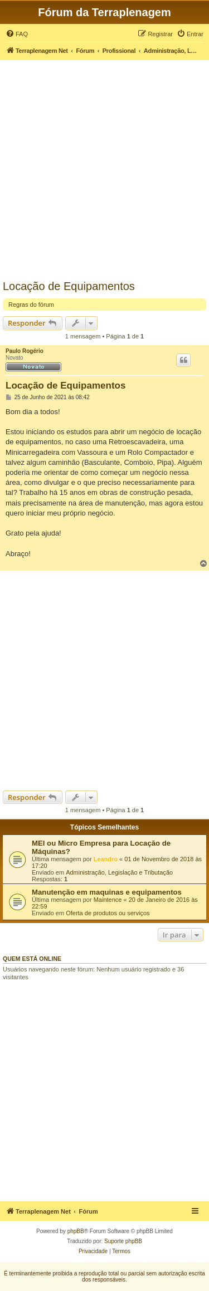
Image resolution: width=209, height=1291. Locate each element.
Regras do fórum (31, 304)
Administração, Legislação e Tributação (119, 872)
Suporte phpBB (123, 1241)
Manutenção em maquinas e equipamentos (107, 892)
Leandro (106, 859)
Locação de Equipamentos (69, 286)
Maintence (108, 899)
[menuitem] (17, 34)
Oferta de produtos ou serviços (107, 913)
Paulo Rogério (24, 351)
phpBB (75, 1231)
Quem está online (32, 958)
